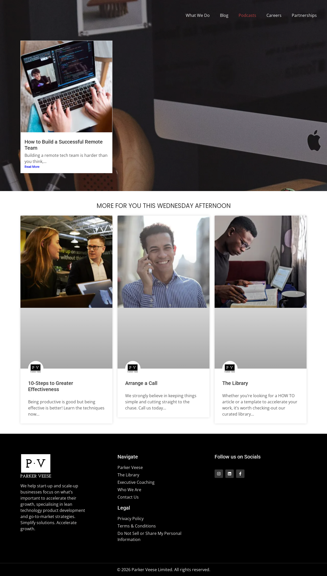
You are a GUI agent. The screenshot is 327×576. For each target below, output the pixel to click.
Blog (224, 15)
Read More (32, 167)
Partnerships (304, 15)
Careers (274, 15)
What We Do (198, 15)
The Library (235, 383)
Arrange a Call (141, 383)
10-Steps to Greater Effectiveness (50, 386)
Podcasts (247, 15)
